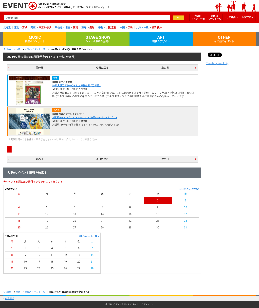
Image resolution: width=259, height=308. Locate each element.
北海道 (7, 27)
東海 (83, 27)
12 (46, 214)
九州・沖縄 (142, 27)
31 (185, 227)
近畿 (100, 27)
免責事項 (9, 298)
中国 (122, 27)
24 (185, 220)
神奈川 (48, 27)
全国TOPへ (247, 17)
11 (19, 214)
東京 (41, 27)
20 (74, 220)
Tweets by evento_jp (217, 63)
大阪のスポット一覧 (214, 17)
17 (185, 214)
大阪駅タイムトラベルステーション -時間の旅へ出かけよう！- (84, 117)
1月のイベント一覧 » (189, 189)
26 (46, 227)
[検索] (87, 17)
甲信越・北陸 (62, 27)
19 (46, 220)
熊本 (159, 27)
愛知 (91, 27)
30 (157, 227)
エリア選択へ (231, 17)
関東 (33, 27)
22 (130, 220)
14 (102, 214)
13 (74, 214)
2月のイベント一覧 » (89, 236)
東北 (16, 27)
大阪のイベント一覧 (198, 17)
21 (102, 220)
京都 (113, 27)
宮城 (24, 27)
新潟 (75, 27)
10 (185, 207)
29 (130, 227)
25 (19, 227)
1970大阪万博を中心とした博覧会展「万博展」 (76, 85)
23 (157, 220)
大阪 (108, 27)
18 (19, 220)
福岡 (153, 27)
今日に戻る (102, 67)
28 (102, 227)
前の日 (39, 67)
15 (130, 214)
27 (74, 227)
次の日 (165, 67)
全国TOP (7, 49)
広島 (130, 27)
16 (157, 214)
